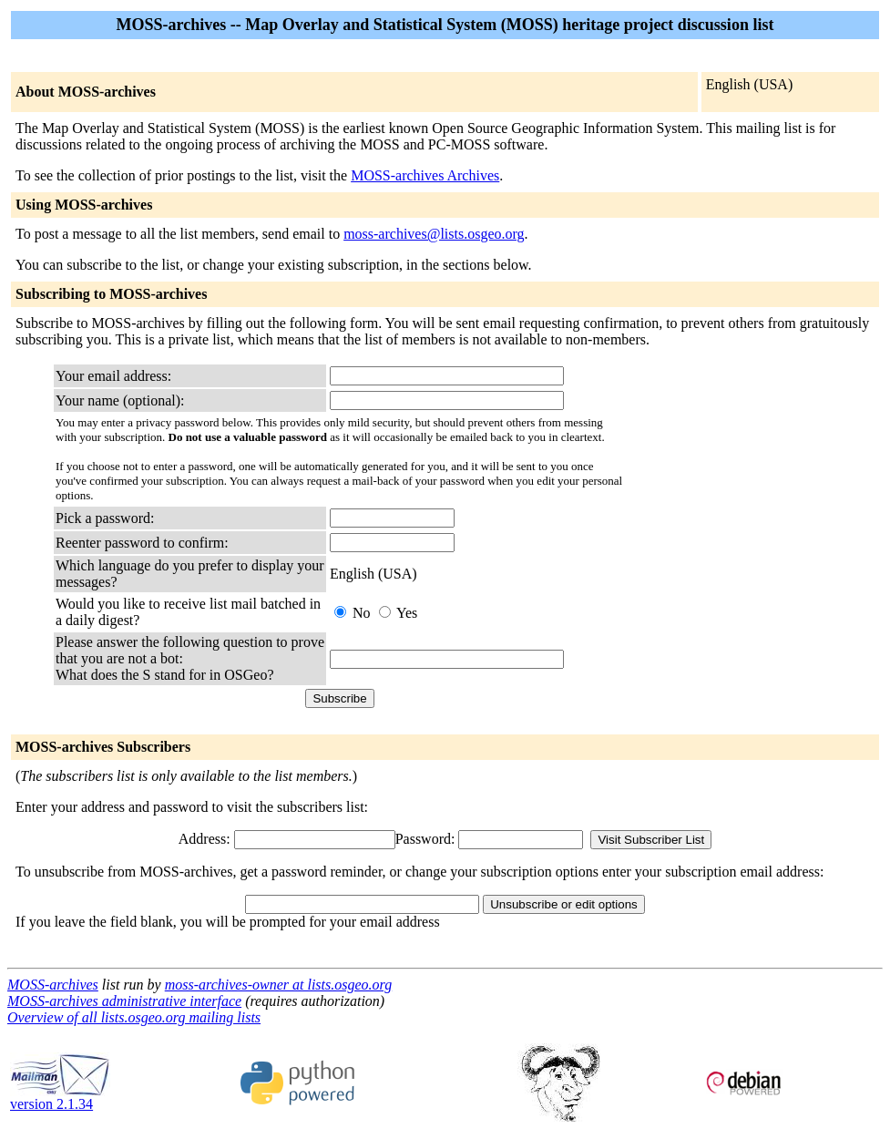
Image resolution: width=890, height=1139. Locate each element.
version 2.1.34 (60, 1097)
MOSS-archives (52, 984)
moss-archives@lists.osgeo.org (433, 233)
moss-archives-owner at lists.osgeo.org (278, 984)
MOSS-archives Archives (425, 175)
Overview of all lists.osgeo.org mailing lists (134, 1017)
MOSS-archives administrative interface (124, 1001)
